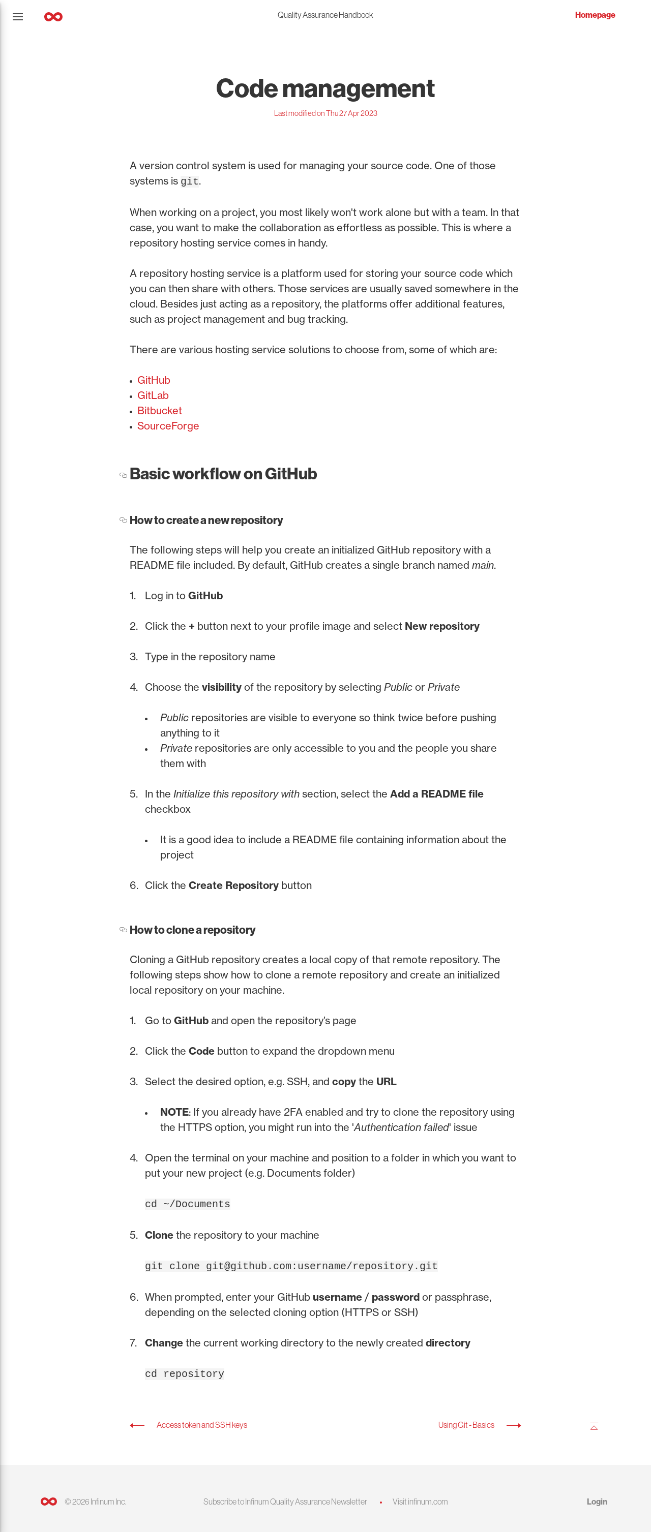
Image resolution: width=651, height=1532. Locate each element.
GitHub (153, 379)
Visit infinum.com (420, 1497)
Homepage (595, 15)
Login (597, 1498)
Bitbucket (159, 409)
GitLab (153, 394)
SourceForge (168, 424)
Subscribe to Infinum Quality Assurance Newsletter (285, 1497)
